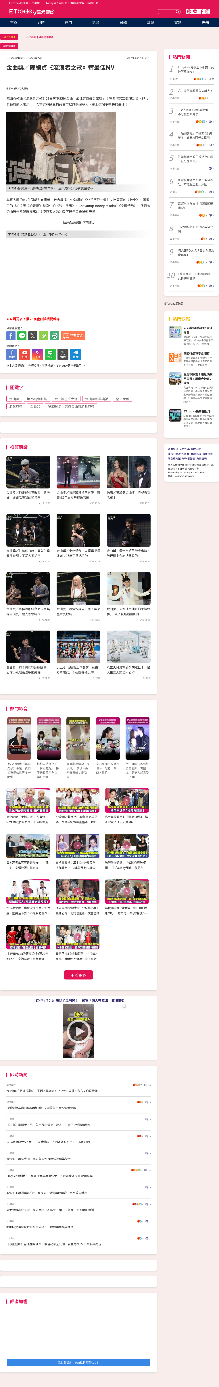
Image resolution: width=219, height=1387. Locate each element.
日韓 (123, 22)
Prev (12, 744)
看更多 (80, 975)
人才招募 (185, 449)
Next (144, 744)
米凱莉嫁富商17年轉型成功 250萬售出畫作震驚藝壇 (41, 1108)
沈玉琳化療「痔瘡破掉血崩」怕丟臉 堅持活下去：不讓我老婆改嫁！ (28, 913)
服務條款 (207, 454)
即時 (41, 22)
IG (207, 11)
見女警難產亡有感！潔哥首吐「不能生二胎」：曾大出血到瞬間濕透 (50, 1210)
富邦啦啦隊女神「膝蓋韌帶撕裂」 (195, 205)
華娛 (150, 22)
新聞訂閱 (92, 3)
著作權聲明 (188, 458)
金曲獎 (14, 398)
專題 (205, 22)
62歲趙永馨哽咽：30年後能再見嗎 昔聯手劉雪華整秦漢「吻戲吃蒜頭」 (77, 821)
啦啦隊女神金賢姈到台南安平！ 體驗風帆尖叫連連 (40, 1227)
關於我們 (196, 449)
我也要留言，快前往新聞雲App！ (78, 1362)
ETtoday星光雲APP (55, 3)
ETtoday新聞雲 (18, 3)
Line (195, 11)
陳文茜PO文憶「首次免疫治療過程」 (196, 252)
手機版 (36, 3)
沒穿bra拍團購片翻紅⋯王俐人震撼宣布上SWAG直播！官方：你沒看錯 (52, 1090)
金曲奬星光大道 (66, 398)
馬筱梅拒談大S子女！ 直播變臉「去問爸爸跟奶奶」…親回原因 (48, 1142)
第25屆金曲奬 (37, 398)
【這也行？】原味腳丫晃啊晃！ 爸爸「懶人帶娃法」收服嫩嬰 (78, 1000)
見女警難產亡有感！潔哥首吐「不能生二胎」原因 (195, 182)
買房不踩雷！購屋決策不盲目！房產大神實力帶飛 (198, 378)
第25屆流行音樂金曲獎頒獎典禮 (71, 406)
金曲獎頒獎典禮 (96, 398)
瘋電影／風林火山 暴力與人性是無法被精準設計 (38, 1159)
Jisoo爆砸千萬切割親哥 (38, 37)
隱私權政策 (174, 458)
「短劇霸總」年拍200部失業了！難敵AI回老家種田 (195, 135)
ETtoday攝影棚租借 (197, 411)
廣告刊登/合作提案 (178, 454)
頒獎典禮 (15, 406)
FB (201, 11)
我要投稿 (173, 449)
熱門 (68, 22)
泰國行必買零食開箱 (196, 353)
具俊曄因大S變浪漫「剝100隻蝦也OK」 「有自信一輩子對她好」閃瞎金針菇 (126, 913)
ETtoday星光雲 (31, 12)
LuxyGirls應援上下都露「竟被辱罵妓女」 (196, 69)
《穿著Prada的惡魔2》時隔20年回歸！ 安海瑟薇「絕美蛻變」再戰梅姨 (28, 958)
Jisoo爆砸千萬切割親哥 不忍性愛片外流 (195, 112)
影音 (95, 22)
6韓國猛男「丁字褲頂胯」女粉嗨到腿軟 (195, 276)
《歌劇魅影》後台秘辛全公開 (195, 229)
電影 (178, 22)
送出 (178, 11)
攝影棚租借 (77, 3)
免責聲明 (201, 458)
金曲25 (35, 406)
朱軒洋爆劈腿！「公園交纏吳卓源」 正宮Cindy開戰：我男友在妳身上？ (125, 867)
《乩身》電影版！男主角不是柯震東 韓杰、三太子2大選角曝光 (48, 1124)
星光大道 (122, 398)
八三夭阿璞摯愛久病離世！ (195, 90)
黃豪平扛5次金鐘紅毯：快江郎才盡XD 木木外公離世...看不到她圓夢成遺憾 (77, 958)
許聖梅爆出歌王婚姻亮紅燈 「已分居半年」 (196, 158)
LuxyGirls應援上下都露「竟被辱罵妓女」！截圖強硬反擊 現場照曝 (77, 672)
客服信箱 (196, 454)
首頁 (13, 22)
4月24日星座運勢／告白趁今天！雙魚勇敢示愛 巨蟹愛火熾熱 (46, 1193)
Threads (189, 11)
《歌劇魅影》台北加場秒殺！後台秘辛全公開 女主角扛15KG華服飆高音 (53, 1244)
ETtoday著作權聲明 (69, 365)
